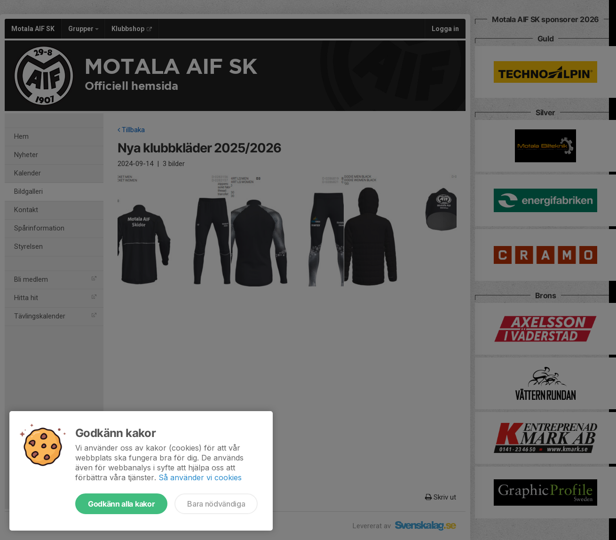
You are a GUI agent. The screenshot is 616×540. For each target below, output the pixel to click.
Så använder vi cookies (200, 477)
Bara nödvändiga (216, 503)
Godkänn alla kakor (121, 503)
